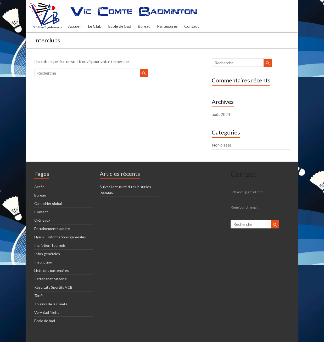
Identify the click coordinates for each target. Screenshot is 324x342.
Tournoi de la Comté (51, 304)
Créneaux (42, 220)
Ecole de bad (119, 26)
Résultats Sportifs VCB (53, 287)
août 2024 (221, 114)
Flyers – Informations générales (60, 237)
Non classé (221, 144)
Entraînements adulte (52, 228)
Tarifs (38, 295)
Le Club (95, 26)
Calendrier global (48, 203)
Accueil (74, 26)
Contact (191, 26)
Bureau (144, 26)
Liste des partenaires (51, 270)
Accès (39, 186)
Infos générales (47, 253)
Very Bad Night (46, 312)
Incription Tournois (50, 245)
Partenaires (167, 26)
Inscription (43, 262)
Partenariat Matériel (50, 279)
